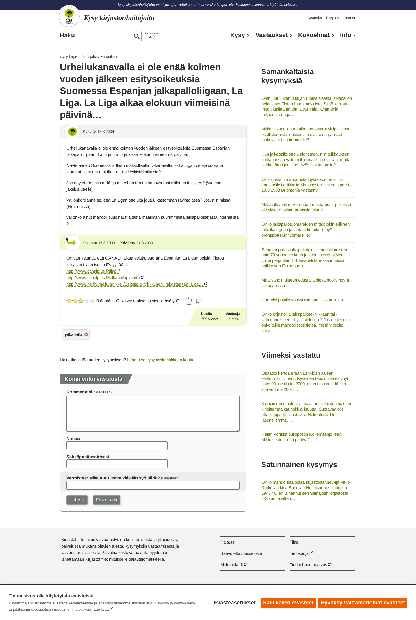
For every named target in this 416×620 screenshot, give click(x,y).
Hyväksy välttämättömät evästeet (363, 603)
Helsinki (232, 319)
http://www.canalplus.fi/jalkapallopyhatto (103, 277)
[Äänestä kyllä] (188, 301)
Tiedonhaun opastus (308, 564)
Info (345, 35)
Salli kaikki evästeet (288, 603)
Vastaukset (271, 35)
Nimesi (73, 438)
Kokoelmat (314, 35)
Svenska (314, 18)
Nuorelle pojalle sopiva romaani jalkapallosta (302, 299)
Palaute (227, 542)
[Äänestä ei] (199, 302)
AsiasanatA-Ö (152, 35)
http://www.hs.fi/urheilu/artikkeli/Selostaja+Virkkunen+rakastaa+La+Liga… (134, 284)
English (332, 18)
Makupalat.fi (231, 564)
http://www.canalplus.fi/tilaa (91, 270)
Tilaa (294, 542)
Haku (67, 35)
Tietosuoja (299, 553)
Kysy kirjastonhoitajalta (78, 56)
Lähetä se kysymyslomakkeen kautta (160, 359)
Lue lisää (101, 609)
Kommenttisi (79, 391)
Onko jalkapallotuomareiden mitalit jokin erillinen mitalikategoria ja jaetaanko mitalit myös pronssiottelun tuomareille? (305, 229)
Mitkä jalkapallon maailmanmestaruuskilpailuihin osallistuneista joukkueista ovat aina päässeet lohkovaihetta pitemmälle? (305, 134)
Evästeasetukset (234, 603)
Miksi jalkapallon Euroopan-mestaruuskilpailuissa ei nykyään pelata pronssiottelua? (306, 207)
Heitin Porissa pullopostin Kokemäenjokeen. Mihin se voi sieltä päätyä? (301, 437)
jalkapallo (73, 334)
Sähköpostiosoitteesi (87, 456)
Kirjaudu (349, 18)
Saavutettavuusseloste (241, 553)
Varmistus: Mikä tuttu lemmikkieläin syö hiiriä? (113, 477)
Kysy (237, 35)
